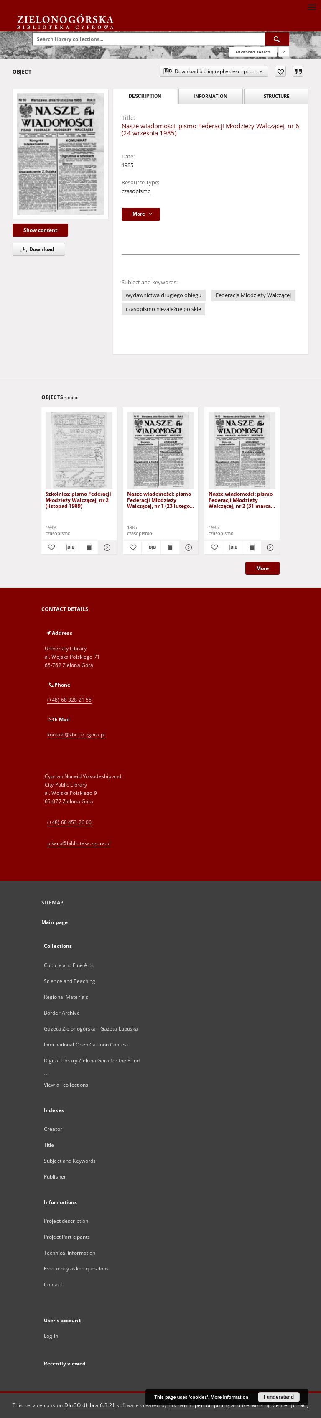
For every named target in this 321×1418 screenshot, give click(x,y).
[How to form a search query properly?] (283, 52)
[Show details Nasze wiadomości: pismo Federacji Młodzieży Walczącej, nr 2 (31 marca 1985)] (269, 547)
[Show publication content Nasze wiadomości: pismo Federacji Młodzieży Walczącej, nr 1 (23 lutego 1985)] (170, 547)
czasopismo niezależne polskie (163, 309)
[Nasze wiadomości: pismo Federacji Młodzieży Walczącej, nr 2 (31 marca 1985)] (242, 450)
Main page (54, 922)
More (262, 568)
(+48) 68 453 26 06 (69, 822)
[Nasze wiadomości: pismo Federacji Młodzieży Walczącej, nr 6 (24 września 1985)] (60, 153)
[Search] (277, 39)
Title (49, 1144)
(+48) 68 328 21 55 (69, 699)
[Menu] (311, 6)
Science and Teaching (69, 981)
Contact (53, 1284)
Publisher (55, 1176)
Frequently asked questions (76, 1268)
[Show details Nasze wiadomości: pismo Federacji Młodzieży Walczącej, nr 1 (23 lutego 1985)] (187, 547)
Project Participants (67, 1236)
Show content (40, 230)
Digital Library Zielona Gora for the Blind (92, 1060)
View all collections (66, 1084)
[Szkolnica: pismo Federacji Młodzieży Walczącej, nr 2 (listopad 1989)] (79, 450)
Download (36, 249)
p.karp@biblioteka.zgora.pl (78, 843)
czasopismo (136, 191)
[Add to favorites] (280, 71)
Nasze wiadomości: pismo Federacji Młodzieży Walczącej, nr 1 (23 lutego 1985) (159, 499)
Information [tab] (210, 96)
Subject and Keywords (70, 1160)
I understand (279, 1397)
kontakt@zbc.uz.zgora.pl (76, 734)
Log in (51, 1335)
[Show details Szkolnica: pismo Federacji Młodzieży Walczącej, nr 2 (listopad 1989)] (106, 547)
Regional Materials (66, 996)
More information (229, 1397)
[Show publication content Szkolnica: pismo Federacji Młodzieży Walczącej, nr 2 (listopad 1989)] (88, 547)
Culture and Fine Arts (69, 965)
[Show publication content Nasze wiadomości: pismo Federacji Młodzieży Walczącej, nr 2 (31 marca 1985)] (251, 547)
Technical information (70, 1252)
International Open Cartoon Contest (86, 1044)
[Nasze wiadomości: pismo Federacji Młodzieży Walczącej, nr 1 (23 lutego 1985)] (160, 450)
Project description (66, 1221)
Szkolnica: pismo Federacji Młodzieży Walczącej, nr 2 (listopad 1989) (78, 499)
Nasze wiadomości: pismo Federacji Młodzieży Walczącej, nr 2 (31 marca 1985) (241, 499)
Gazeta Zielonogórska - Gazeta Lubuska (91, 1028)
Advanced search (252, 52)
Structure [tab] (276, 96)
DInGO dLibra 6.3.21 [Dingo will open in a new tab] (89, 1405)
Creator (53, 1129)
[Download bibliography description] (69, 547)
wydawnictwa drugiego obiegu (163, 295)
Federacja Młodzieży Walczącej (253, 295)
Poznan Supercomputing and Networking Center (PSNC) (238, 1405)
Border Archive (62, 1012)
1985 (127, 165)
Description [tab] (145, 96)
